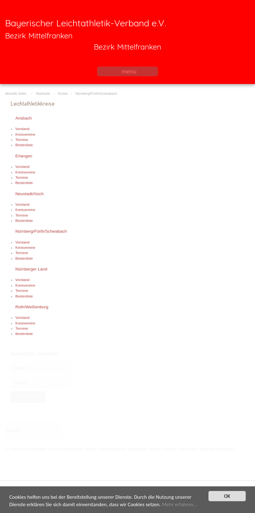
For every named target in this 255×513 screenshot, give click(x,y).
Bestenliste (24, 144)
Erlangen (23, 155)
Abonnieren (27, 397)
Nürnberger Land (31, 268)
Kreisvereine (25, 134)
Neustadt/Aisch (29, 193)
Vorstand (22, 128)
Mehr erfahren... (179, 505)
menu (129, 71)
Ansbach (23, 117)
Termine (21, 139)
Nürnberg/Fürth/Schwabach (41, 230)
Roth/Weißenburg (31, 306)
